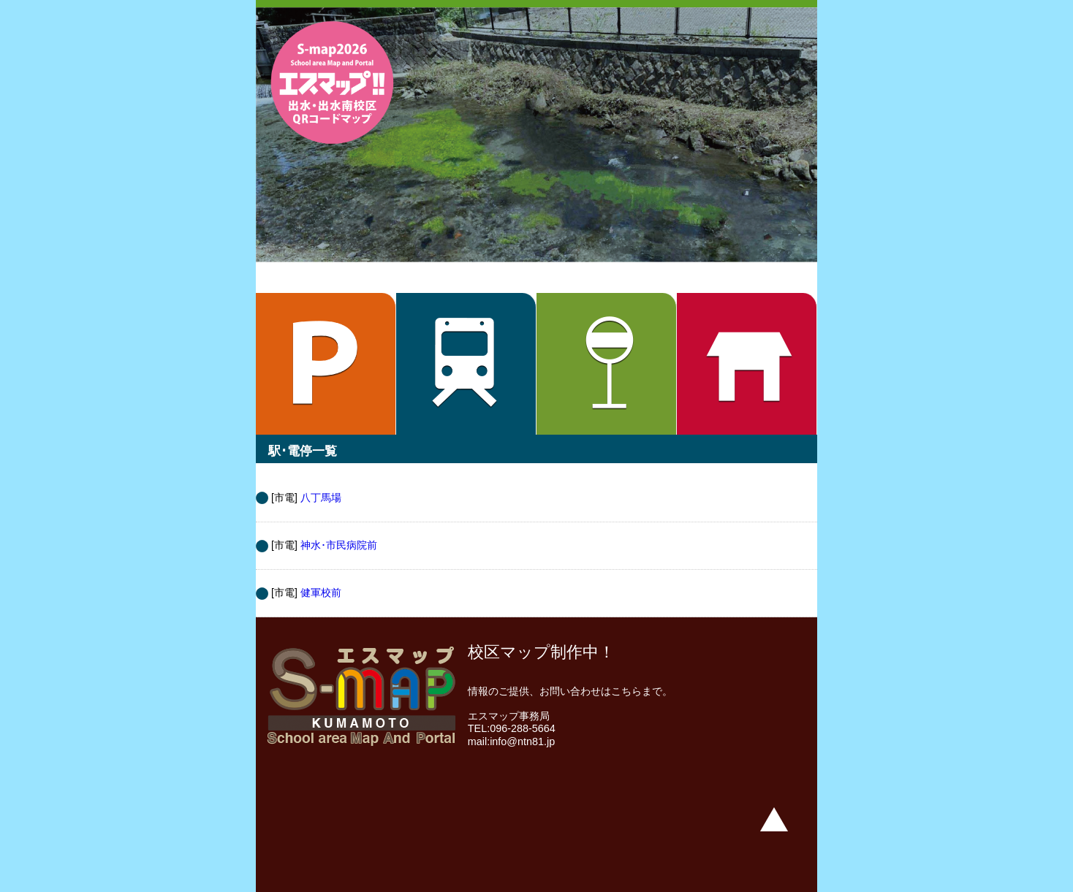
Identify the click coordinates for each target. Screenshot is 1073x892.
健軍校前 (320, 592)
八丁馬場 (320, 497)
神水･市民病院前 (338, 545)
